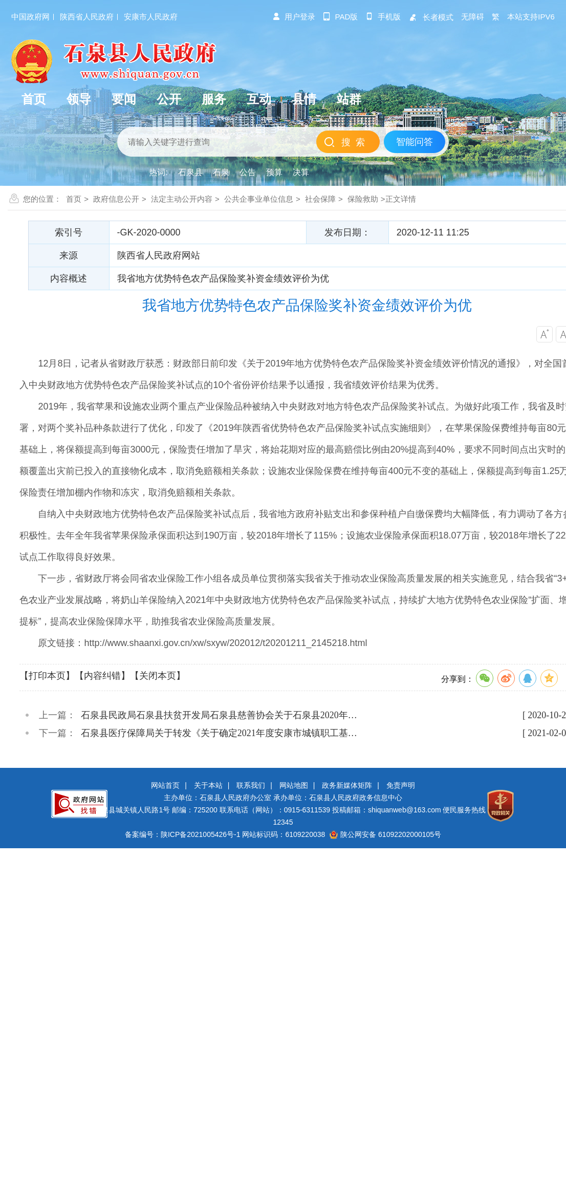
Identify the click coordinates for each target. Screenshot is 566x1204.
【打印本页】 (47, 676)
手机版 (383, 16)
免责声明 (400, 785)
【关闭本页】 (157, 676)
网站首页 (165, 785)
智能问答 (414, 142)
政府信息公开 (116, 199)
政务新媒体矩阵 (347, 785)
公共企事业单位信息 (258, 199)
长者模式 (430, 17)
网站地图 (293, 785)
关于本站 (208, 785)
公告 (248, 172)
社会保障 (320, 199)
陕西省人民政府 (87, 16)
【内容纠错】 (102, 676)
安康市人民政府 (151, 16)
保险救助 (362, 199)
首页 (73, 199)
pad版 (340, 16)
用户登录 (293, 16)
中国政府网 (30, 16)
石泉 (221, 172)
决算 (301, 172)
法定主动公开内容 (181, 199)
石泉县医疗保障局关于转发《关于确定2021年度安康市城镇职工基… (219, 733)
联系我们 (250, 785)
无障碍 (472, 16)
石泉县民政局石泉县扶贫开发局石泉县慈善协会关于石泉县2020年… (219, 715)
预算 (274, 172)
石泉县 (190, 172)
